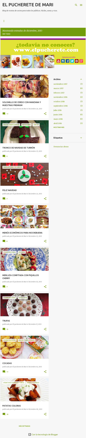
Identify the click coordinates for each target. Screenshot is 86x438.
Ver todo (6, 34)
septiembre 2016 (61, 106)
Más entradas (24, 426)
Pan (53, 21)
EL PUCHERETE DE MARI (27, 4)
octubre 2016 (59, 101)
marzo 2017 (58, 88)
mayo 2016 (58, 119)
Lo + (44, 21)
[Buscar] (76, 5)
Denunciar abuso (61, 147)
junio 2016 (58, 115)
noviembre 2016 (60, 97)
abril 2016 (58, 123)
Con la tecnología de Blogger (43, 434)
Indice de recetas (29, 21)
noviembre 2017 (60, 84)
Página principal (9, 21)
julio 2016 (58, 110)
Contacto (65, 21)
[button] (45, 113)
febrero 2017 (59, 93)
